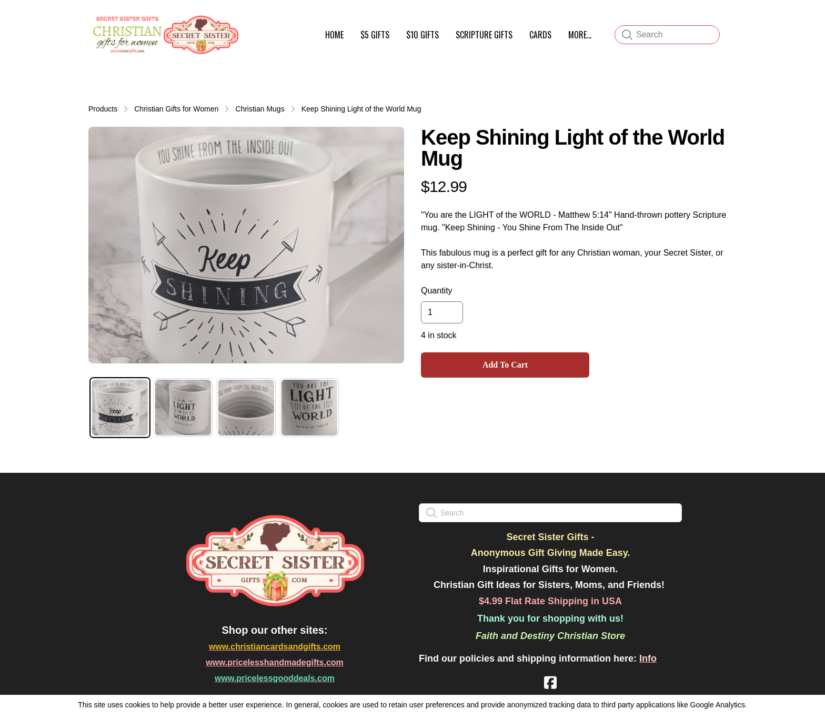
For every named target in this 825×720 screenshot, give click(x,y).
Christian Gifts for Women (176, 109)
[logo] (164, 34)
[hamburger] (252, 20)
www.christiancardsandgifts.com (274, 646)
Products (102, 109)
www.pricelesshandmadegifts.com (275, 662)
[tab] (119, 407)
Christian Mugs (259, 109)
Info (648, 658)
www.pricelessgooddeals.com (275, 678)
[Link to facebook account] (550, 682)
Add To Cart (505, 364)
